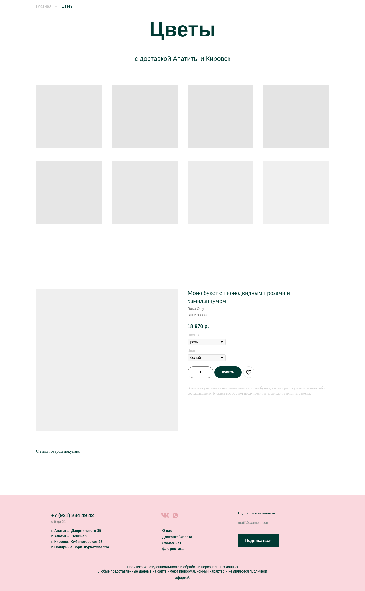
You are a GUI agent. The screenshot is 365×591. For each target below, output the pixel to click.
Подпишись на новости (256, 513)
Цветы (67, 6)
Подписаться (258, 540)
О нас (167, 530)
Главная (44, 6)
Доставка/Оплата (177, 537)
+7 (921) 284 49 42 (72, 515)
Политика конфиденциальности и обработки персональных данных (182, 567)
